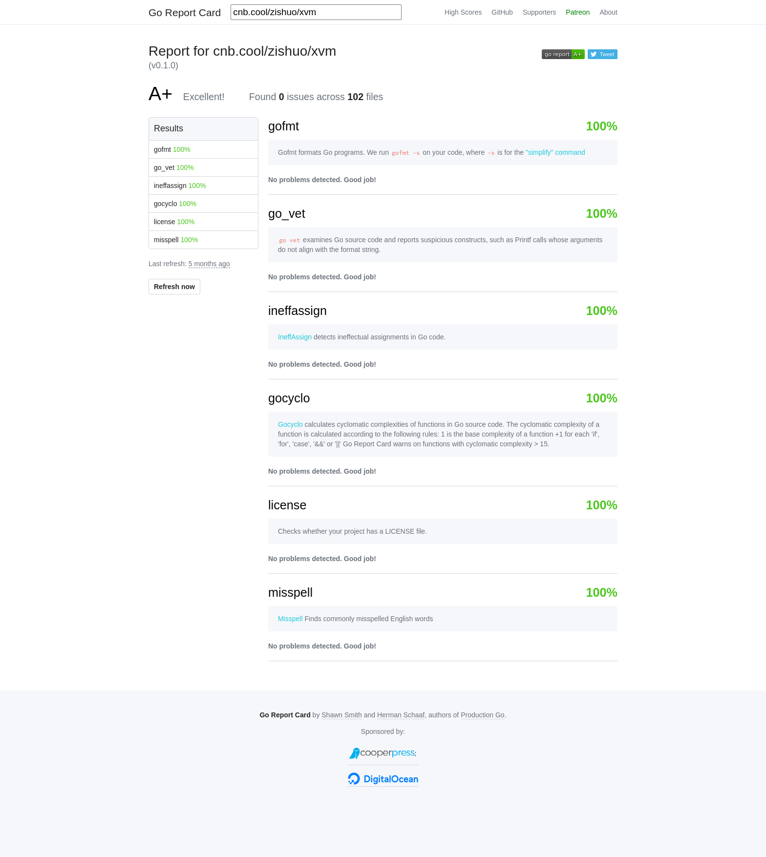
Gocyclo (290, 424)
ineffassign (180, 185)
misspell (176, 240)
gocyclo (175, 204)
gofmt (172, 149)
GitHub (502, 12)
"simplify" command (555, 152)
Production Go (483, 715)
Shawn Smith (341, 715)
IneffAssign (295, 337)
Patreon (578, 12)
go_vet (174, 167)
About (608, 12)
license (174, 222)
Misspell (290, 619)
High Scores (463, 12)
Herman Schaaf (401, 715)
